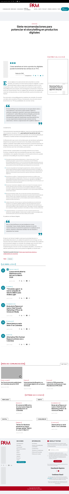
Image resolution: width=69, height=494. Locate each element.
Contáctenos (35, 448)
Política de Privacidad (37, 452)
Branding (19, 422)
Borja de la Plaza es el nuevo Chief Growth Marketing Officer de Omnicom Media (15, 309)
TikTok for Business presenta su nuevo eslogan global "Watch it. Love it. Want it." (24, 427)
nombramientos (55, 403)
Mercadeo (13, 9)
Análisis (19, 403)
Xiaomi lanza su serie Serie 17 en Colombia (14, 324)
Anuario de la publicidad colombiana (37, 446)
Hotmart (10, 259)
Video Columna (5, 380)
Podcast (44, 9)
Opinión (50, 9)
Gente (40, 9)
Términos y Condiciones (37, 450)
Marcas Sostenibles (27, 9)
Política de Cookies (36, 454)
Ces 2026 (49, 380)
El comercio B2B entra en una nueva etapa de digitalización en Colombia (24, 407)
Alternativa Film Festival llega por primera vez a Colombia (16, 339)
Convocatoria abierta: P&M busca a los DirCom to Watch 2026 (17, 274)
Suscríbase (34, 443)
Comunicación (6, 9)
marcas (26, 380)
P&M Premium (64, 9)
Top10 (58, 9)
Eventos (54, 9)
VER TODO (64, 364)
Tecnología (55, 422)
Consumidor (20, 9)
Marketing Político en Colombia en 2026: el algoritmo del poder (56, 87)
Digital (36, 9)
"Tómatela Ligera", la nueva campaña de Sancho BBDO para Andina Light (14, 292)
